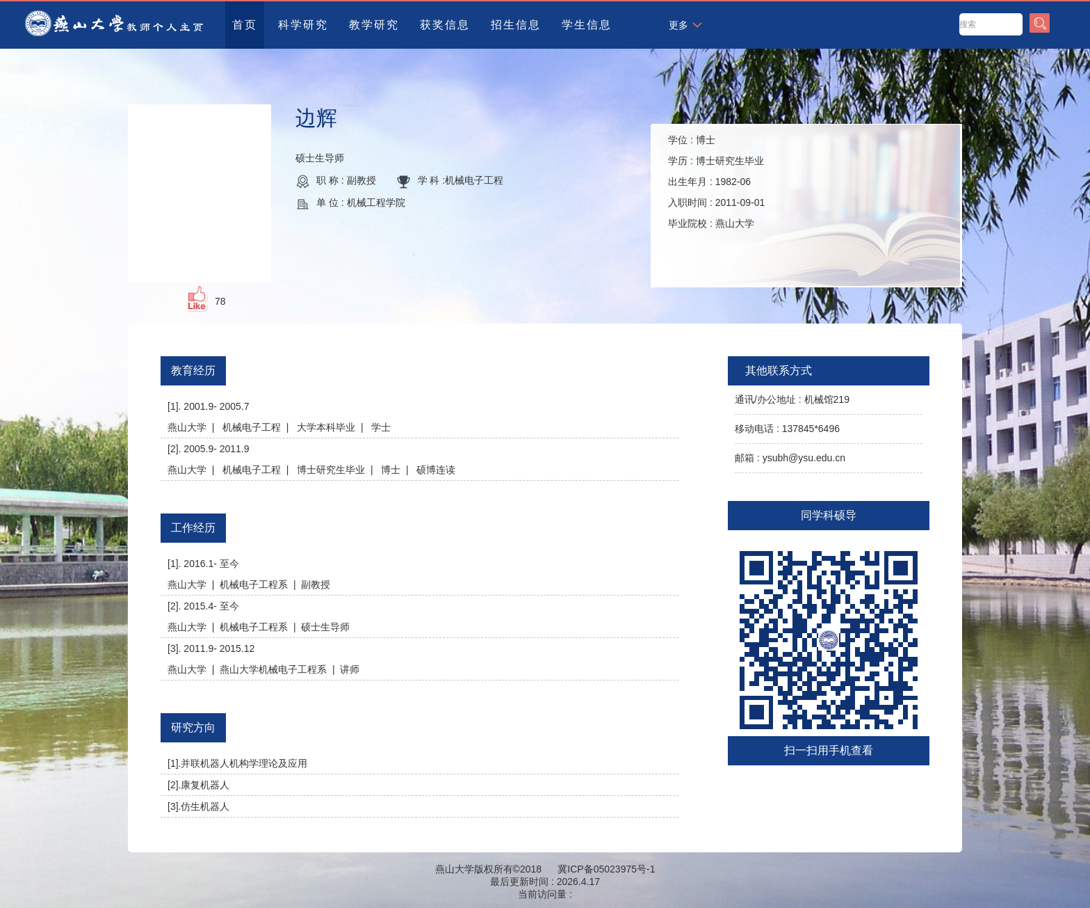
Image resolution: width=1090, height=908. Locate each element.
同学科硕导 (828, 515)
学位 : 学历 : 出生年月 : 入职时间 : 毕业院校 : (716, 181)
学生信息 (587, 25)
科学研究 (303, 25)
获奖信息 (445, 25)
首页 (244, 25)
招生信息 (516, 25)
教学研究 (374, 25)
